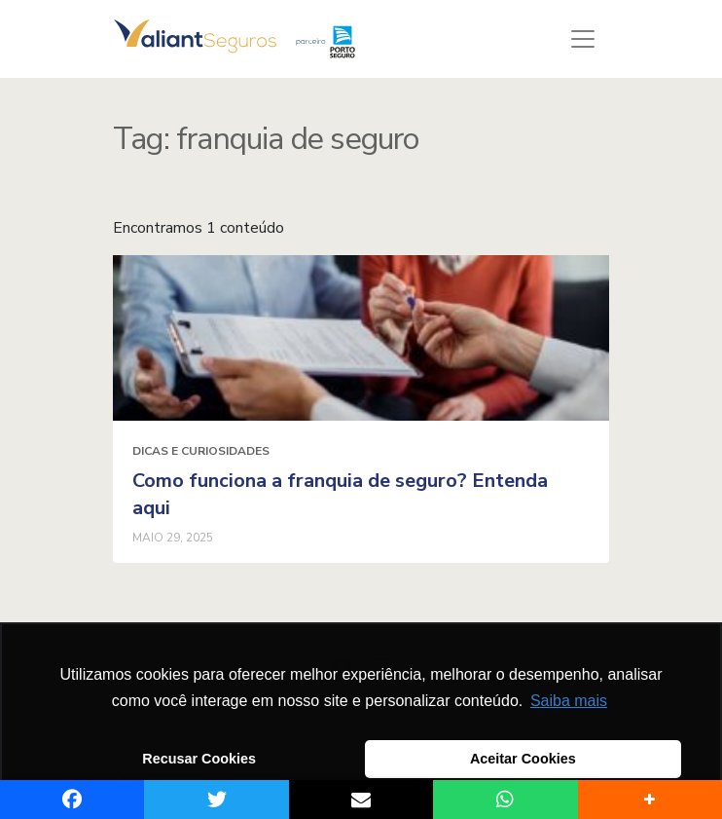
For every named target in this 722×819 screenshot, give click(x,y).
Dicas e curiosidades (201, 451)
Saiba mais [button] (568, 700)
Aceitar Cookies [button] (523, 758)
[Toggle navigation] (583, 38)
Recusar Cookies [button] (199, 758)
